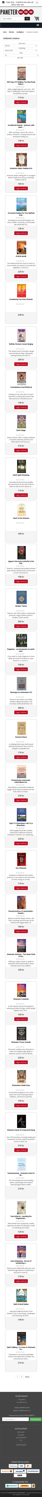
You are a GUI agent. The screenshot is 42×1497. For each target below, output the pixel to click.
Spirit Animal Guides (21, 1304)
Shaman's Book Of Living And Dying (21, 1130)
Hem (5, 32)
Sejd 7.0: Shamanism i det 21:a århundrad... (21, 824)
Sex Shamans (21, 868)
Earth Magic (21, 430)
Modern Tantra (21, 606)
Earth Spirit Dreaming (21, 475)
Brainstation (21, 1493)
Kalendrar (21, 1438)
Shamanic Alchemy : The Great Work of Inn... (21, 955)
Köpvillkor (21, 1399)
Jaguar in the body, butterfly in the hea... (21, 562)
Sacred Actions (21, 737)
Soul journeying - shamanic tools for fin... (21, 1174)
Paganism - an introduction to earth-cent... (21, 650)
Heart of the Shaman (21, 518)
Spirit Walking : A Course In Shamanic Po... (21, 1348)
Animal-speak (21, 256)
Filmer (21, 1435)
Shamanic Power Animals (21, 1042)
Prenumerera (35, 1419)
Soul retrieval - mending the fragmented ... (21, 1217)
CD (21, 1440)
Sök (27, 19)
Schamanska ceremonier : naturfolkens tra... (21, 781)
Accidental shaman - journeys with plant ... (21, 126)
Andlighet (20, 32)
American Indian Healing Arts (21, 168)
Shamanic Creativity (21, 999)
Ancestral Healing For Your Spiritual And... (21, 214)
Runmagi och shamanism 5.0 (21, 692)
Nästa (27, 1377)
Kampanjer (21, 1445)
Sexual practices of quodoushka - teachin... (21, 912)
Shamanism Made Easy (21, 1085)
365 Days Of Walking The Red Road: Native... (21, 83)
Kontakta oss (22, 1402)
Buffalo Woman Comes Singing (21, 344)
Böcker (11, 32)
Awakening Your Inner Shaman (21, 299)
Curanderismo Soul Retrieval (21, 387)
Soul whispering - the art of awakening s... (21, 1262)
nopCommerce (12, 1493)
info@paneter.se (24, 1410)
